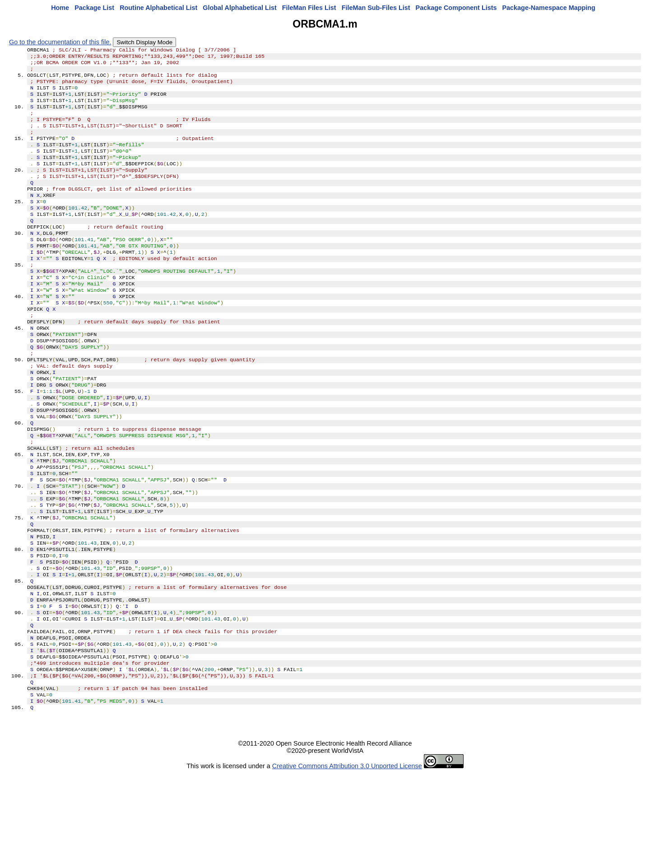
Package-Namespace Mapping (548, 7)
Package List (94, 7)
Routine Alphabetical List (158, 7)
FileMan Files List (309, 7)
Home (60, 7)
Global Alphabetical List (239, 7)
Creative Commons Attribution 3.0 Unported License (347, 860)
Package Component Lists (456, 7)
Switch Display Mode (144, 42)
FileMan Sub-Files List (376, 7)
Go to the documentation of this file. (60, 42)
